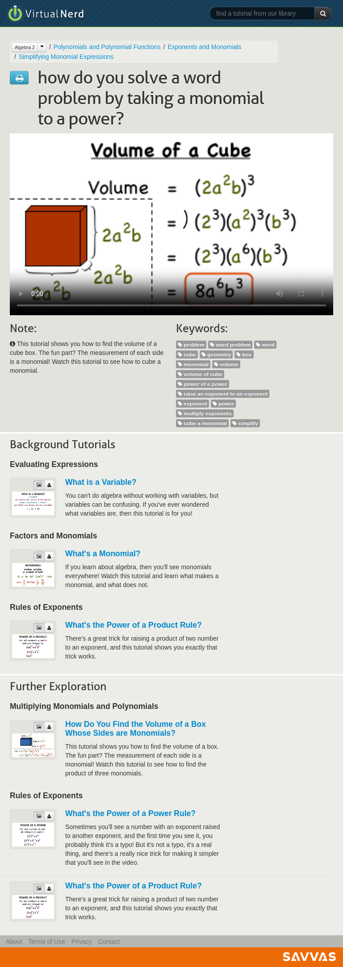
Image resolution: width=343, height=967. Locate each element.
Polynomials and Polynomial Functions (107, 46)
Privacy (81, 941)
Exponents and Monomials (204, 46)
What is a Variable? (101, 482)
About (14, 941)
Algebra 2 (25, 47)
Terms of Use (46, 941)
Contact (109, 941)
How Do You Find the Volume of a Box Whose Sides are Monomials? (135, 729)
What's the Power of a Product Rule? (133, 625)
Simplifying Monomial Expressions (66, 56)
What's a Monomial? (102, 553)
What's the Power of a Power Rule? (130, 813)
